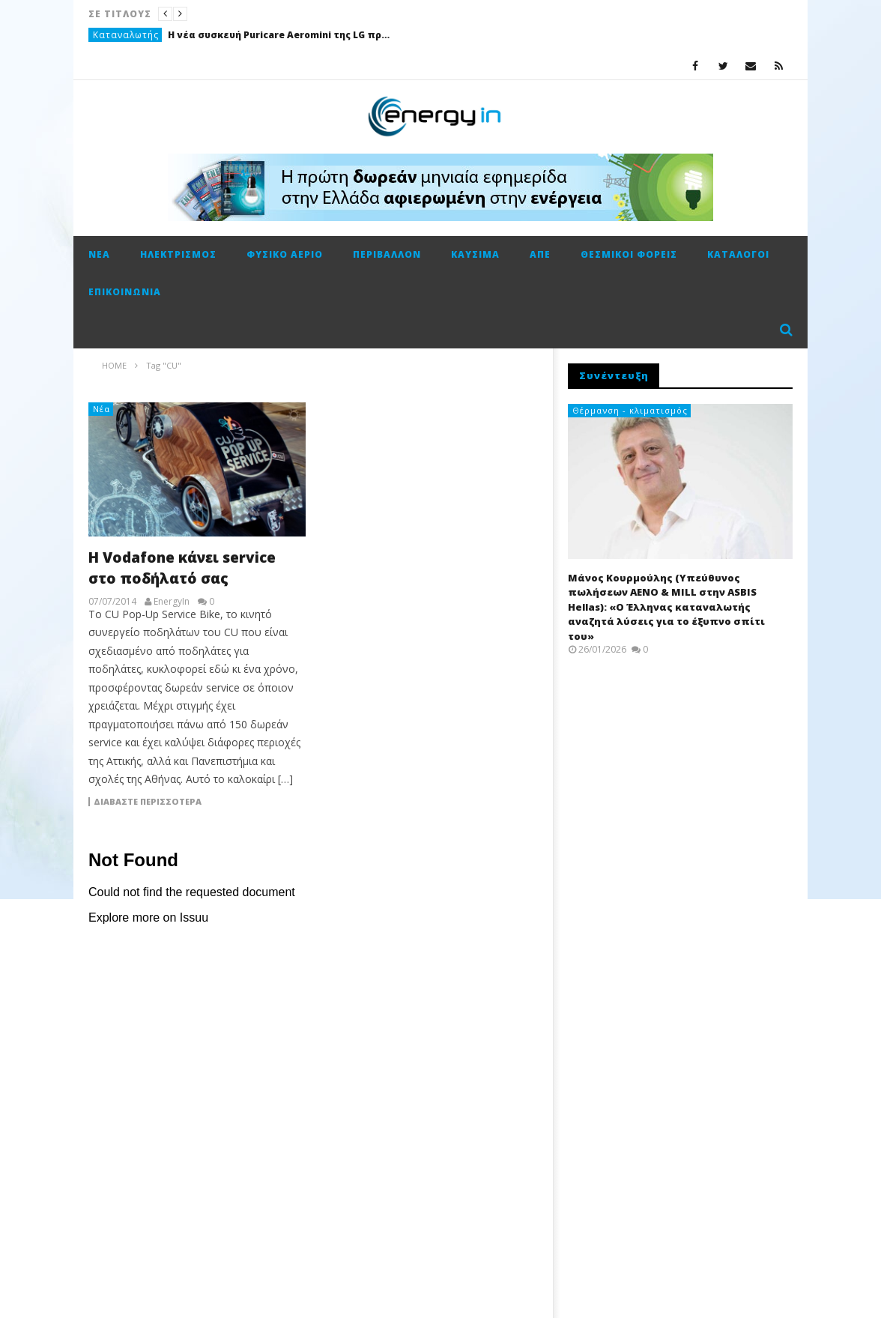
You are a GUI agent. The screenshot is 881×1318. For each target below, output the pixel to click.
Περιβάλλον (387, 254)
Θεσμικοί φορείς (629, 254)
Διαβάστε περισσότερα (148, 801)
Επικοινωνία (124, 291)
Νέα (99, 254)
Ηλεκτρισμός (178, 254)
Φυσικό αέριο (284, 254)
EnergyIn (172, 601)
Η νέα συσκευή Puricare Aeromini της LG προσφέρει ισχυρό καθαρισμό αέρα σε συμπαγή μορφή (280, 34)
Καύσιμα (475, 254)
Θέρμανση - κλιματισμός (630, 410)
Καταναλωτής (126, 34)
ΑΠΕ (540, 254)
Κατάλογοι (738, 254)
